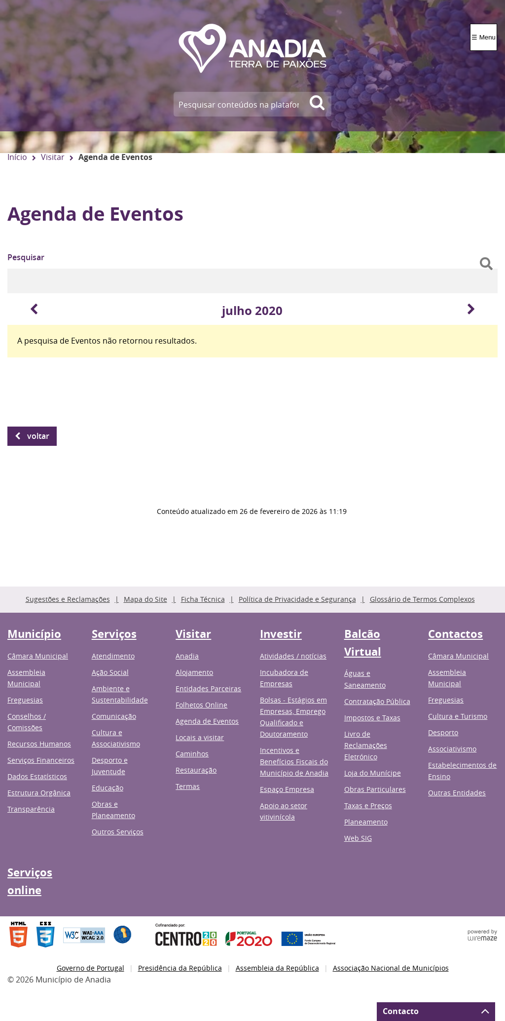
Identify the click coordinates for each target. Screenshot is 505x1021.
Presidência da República (180, 968)
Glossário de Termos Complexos (422, 599)
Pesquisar (25, 257)
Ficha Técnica (203, 599)
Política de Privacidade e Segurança (297, 599)
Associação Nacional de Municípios (391, 968)
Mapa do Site (145, 599)
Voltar (38, 436)
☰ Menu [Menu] (483, 37)
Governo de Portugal (90, 968)
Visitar (53, 157)
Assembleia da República (277, 968)
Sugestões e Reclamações (68, 599)
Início (17, 157)
